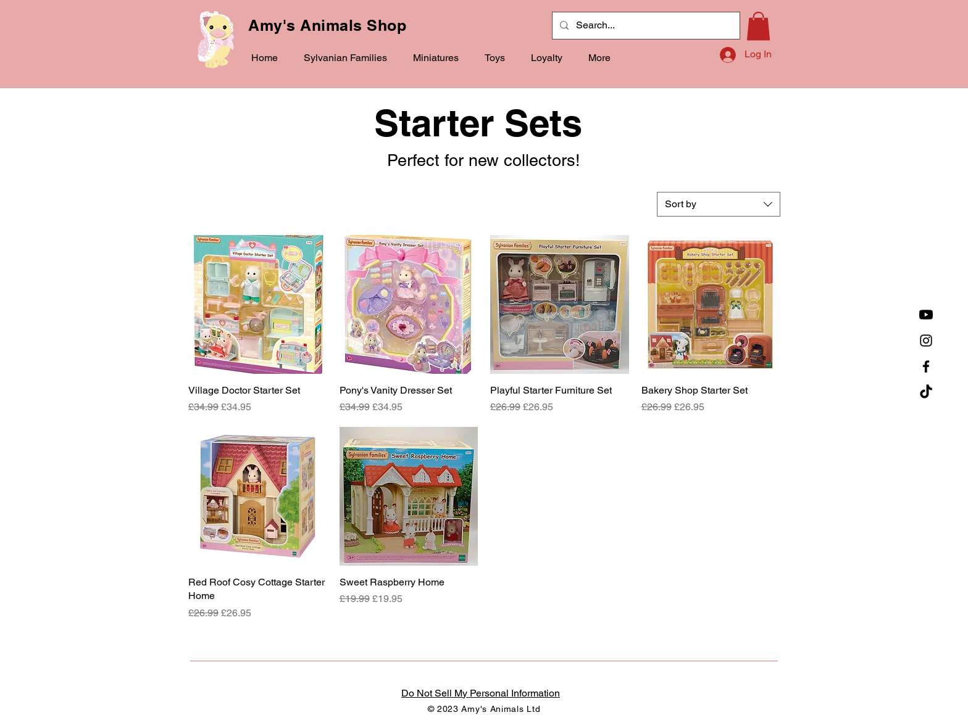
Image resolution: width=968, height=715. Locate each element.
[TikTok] (926, 392)
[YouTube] (926, 315)
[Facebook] (926, 366)
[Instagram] (926, 341)
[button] (341, 58)
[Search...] (645, 25)
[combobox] (718, 204)
